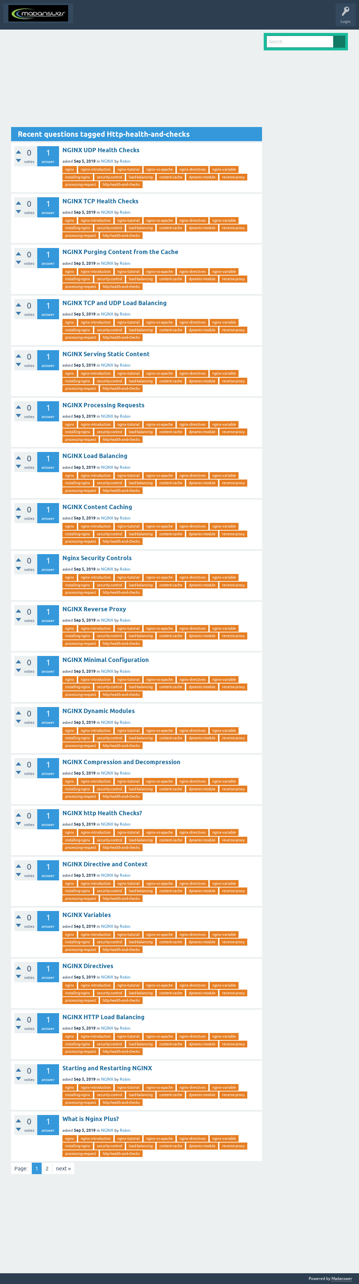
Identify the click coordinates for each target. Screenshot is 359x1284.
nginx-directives (193, 169)
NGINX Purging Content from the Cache (120, 251)
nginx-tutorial (128, 169)
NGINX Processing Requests (103, 405)
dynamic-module (202, 177)
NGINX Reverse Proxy (94, 609)
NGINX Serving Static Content (106, 354)
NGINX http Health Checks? (102, 813)
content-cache (170, 177)
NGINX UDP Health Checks (101, 150)
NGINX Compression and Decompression (121, 761)
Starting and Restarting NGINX (107, 1068)
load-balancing (141, 177)
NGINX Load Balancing (94, 455)
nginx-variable (224, 169)
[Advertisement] (136, 80)
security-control (109, 177)
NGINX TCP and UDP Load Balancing (114, 302)
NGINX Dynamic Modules (98, 710)
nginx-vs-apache (159, 169)
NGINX (107, 161)
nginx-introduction (96, 169)
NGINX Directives (87, 965)
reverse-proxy (233, 177)
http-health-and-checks (121, 184)
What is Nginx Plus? (90, 1118)
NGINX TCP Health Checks (100, 201)
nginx (69, 169)
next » (63, 1168)
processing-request (80, 184)
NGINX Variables (86, 914)
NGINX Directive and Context (105, 864)
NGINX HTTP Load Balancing (103, 1017)
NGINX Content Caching (97, 506)
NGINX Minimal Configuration (105, 659)
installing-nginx (77, 177)
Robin (125, 161)
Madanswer (341, 1278)
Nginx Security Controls (97, 558)
